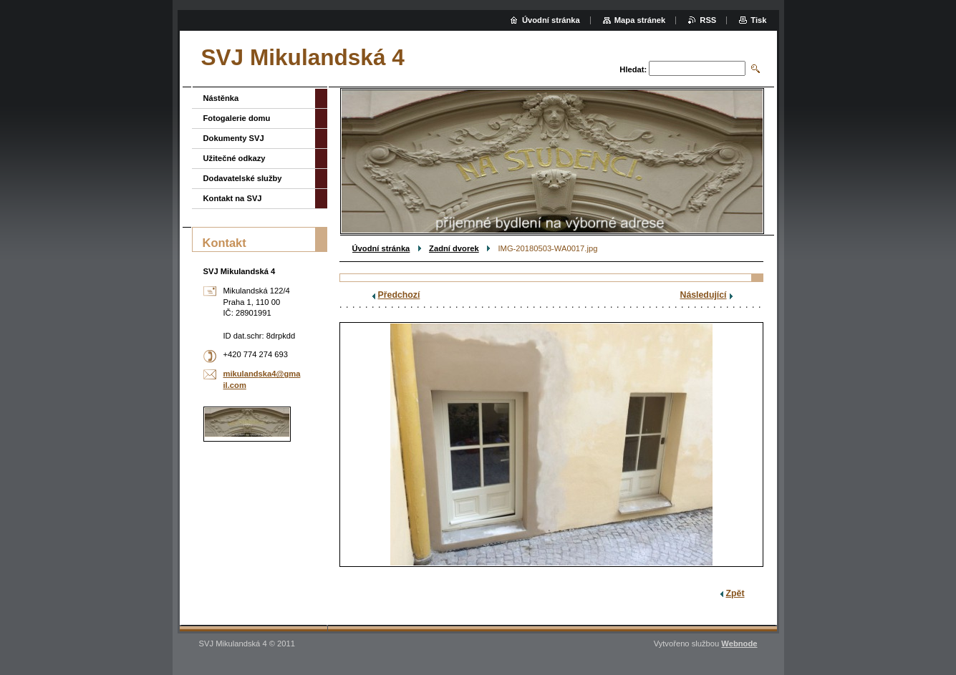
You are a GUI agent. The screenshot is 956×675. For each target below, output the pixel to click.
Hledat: (633, 69)
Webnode (739, 643)
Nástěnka (221, 98)
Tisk (758, 20)
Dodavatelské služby (242, 178)
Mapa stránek (640, 20)
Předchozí (399, 295)
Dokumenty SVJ (233, 138)
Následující (703, 295)
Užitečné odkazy (234, 158)
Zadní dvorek (454, 248)
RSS (708, 20)
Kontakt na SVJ (232, 198)
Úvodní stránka (381, 248)
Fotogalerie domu (237, 118)
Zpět (735, 593)
